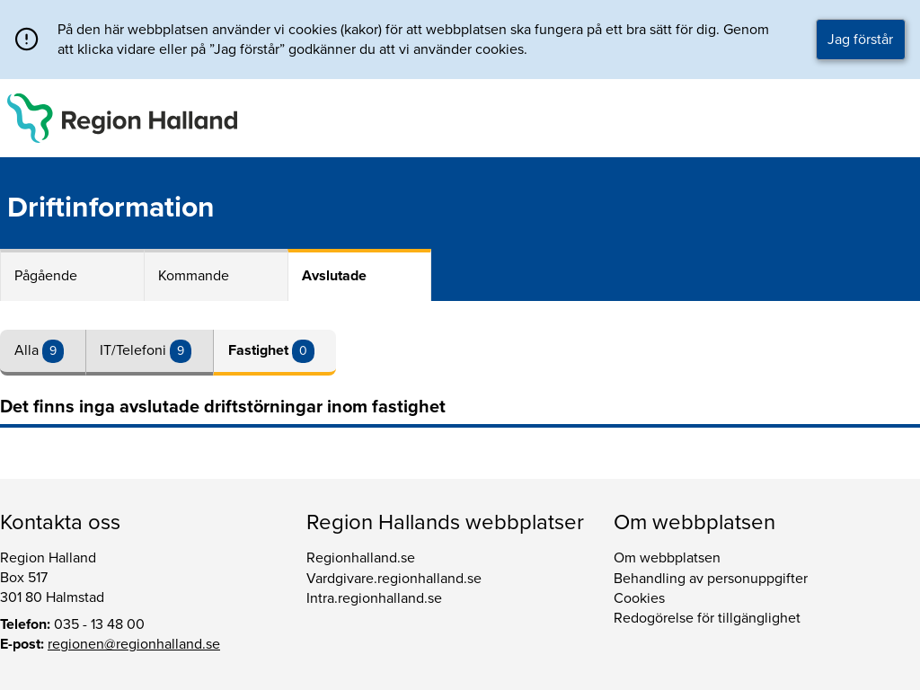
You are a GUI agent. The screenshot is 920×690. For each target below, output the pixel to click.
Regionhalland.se (360, 558)
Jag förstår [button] (860, 40)
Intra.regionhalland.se (374, 598)
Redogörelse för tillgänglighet (707, 618)
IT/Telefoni (135, 350)
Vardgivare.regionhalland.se (394, 579)
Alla (28, 350)
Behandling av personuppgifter (711, 579)
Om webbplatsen (667, 558)
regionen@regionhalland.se (134, 644)
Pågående (45, 276)
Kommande (193, 276)
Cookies (639, 598)
